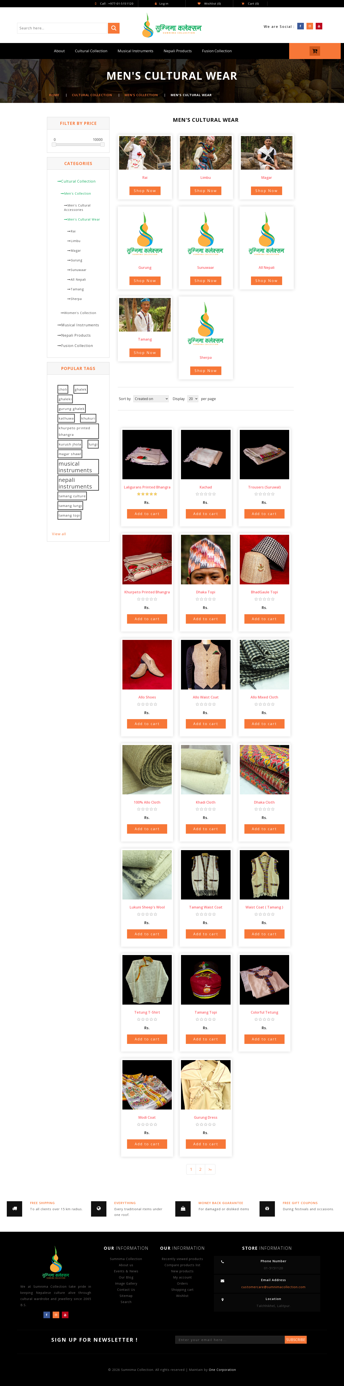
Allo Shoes (147, 697)
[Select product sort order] (151, 398)
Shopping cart (182, 1289)
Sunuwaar (78, 270)
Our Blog (126, 1277)
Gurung (76, 260)
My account (182, 1277)
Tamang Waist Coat (205, 907)
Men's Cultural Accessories (77, 207)
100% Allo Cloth (147, 802)
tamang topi (69, 515)
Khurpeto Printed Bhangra (147, 592)
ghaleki (65, 399)
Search (126, 1302)
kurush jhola (70, 444)
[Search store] (62, 28)
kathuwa (66, 418)
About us (126, 1265)
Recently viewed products (182, 1259)
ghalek (81, 389)
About (59, 50)
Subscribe (295, 1339)
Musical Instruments (135, 50)
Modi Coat (147, 1117)
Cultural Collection (91, 50)
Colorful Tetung (264, 1012)
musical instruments (75, 467)
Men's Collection (77, 193)
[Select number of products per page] (192, 398)
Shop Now (145, 190)
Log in (161, 3)
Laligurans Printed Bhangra (147, 487)
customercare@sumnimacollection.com (273, 1287)
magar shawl (70, 454)
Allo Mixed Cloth (264, 697)
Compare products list (183, 1265)
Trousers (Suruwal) (264, 487)
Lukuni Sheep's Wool (147, 907)
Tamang (77, 289)
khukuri (88, 418)
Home (54, 95)
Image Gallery (126, 1283)
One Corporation (222, 1370)
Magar (76, 250)
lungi (93, 444)
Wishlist (182, 1295)
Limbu (76, 241)
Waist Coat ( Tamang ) (264, 907)
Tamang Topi (206, 1012)
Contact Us (126, 1289)
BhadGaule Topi (264, 592)
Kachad (205, 487)
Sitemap (126, 1295)
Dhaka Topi (205, 592)
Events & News (126, 1271)
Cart (250, 3)
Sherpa (76, 299)
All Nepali (78, 279)
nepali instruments (75, 483)
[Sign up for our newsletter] (230, 1340)
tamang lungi (70, 505)
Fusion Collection (217, 50)
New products (182, 1271)
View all (59, 533)
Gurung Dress (206, 1117)
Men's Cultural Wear (83, 219)
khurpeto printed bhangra (74, 431)
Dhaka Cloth (264, 802)
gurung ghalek (72, 408)
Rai (73, 231)
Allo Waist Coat (206, 697)
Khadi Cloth (206, 802)
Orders (182, 1283)
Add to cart (147, 513)
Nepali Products (178, 50)
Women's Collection (80, 313)
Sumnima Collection (126, 1259)
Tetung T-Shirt (147, 1012)
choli (63, 389)
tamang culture (72, 496)
